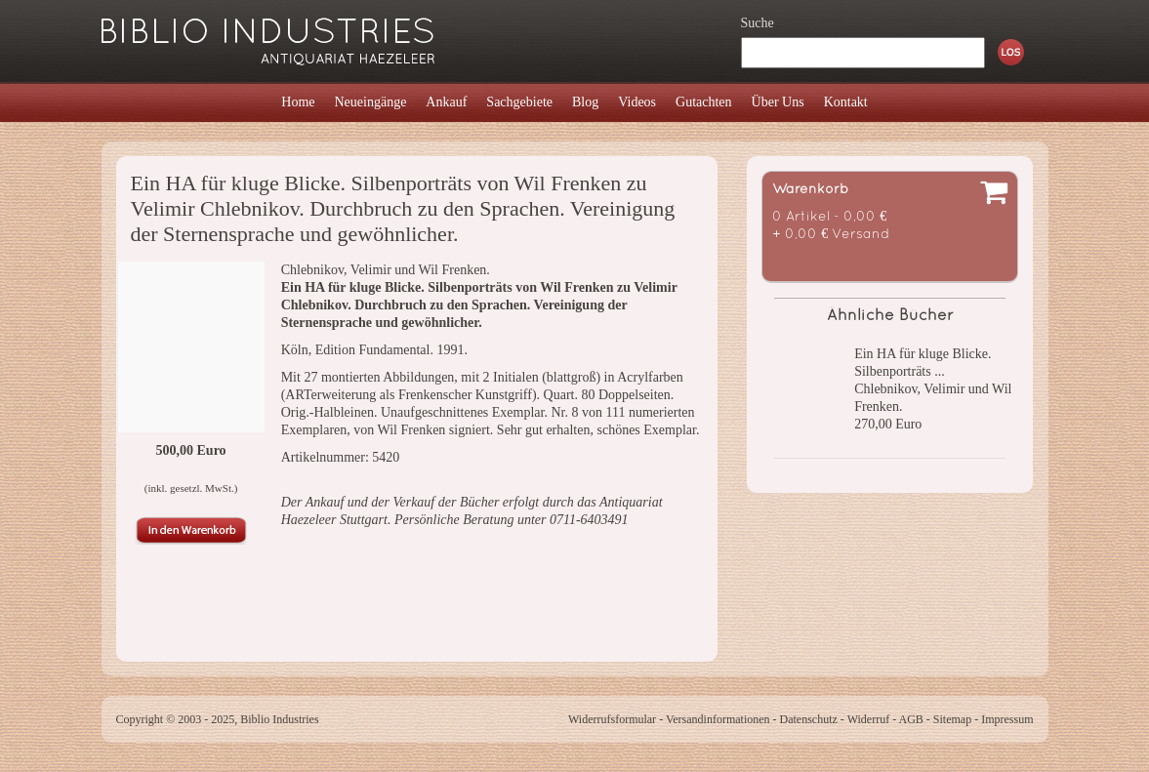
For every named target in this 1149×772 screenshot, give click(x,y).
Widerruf (868, 719)
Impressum (1007, 719)
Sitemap (952, 719)
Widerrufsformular (612, 719)
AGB (910, 719)
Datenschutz (809, 719)
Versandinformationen (718, 719)
